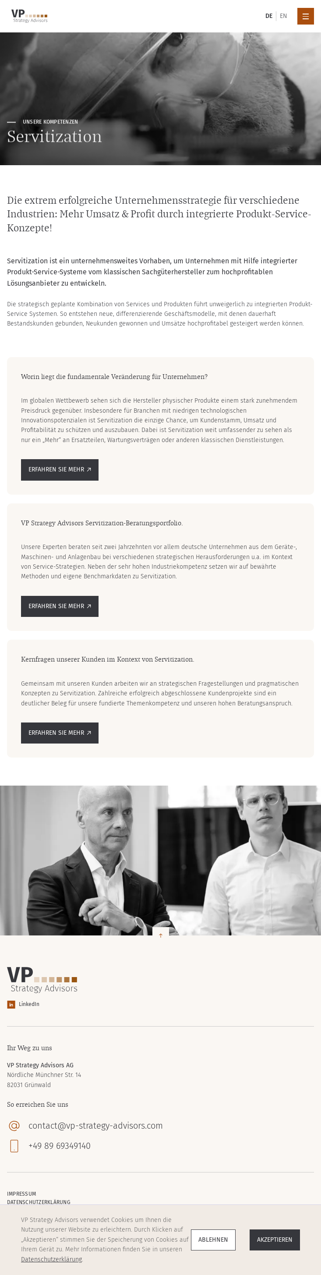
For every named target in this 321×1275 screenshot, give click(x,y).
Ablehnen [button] (213, 1239)
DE (268, 16)
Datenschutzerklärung (51, 1259)
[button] (305, 16)
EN (283, 16)
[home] (27, 16)
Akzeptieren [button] (275, 1239)
